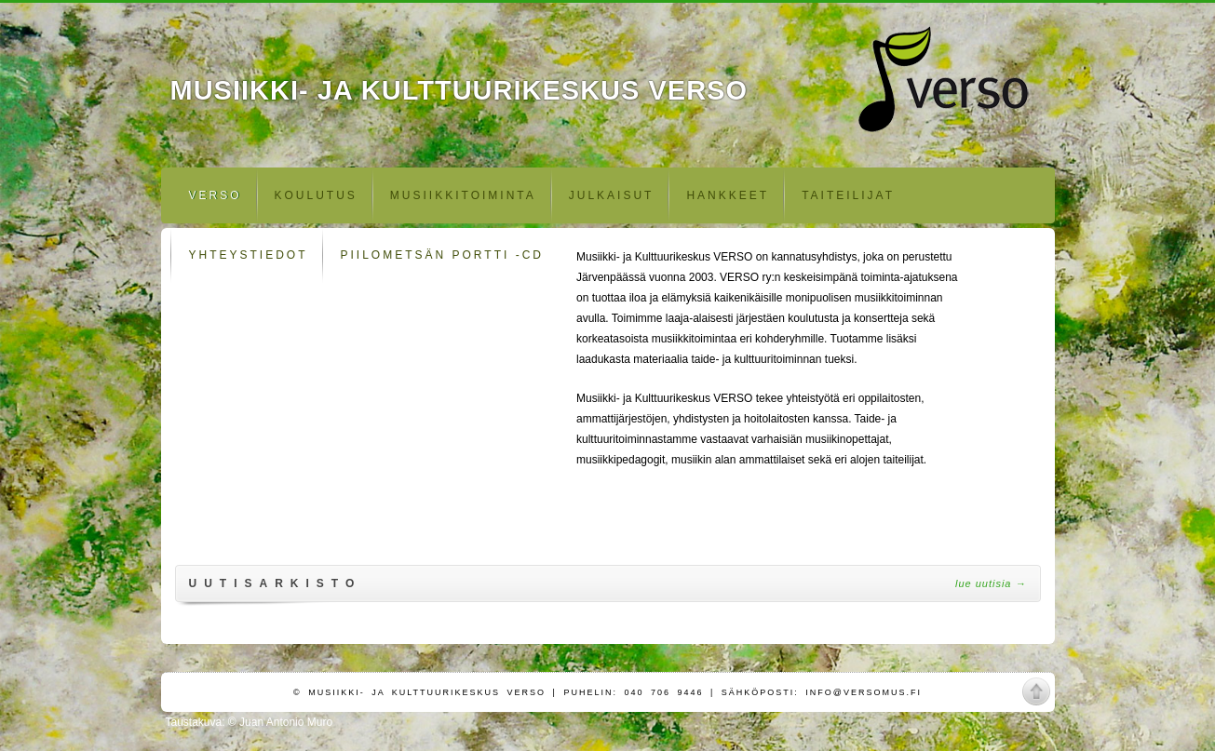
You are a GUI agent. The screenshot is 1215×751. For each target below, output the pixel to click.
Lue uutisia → (991, 583)
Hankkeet (727, 195)
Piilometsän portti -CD (442, 255)
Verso (215, 195)
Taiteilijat (848, 195)
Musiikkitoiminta (463, 195)
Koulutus (316, 195)
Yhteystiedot (248, 255)
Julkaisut (612, 195)
